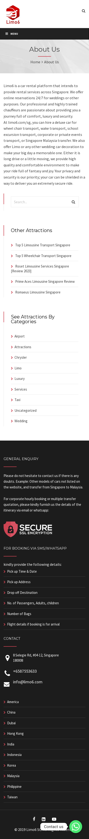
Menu (11, 33)
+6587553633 (25, 671)
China (11, 712)
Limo (18, 368)
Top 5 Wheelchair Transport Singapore (43, 255)
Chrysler (20, 357)
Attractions (22, 347)
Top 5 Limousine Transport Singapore (42, 245)
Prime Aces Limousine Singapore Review (45, 281)
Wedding (21, 421)
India (10, 744)
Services (20, 389)
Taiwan (12, 797)
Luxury (19, 378)
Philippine (14, 786)
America (13, 702)
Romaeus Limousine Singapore (38, 292)
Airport (19, 336)
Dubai (11, 723)
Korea (11, 765)
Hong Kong (15, 733)
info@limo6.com (27, 682)
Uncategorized (25, 410)
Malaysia (13, 776)
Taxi (17, 399)
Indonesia (14, 754)
